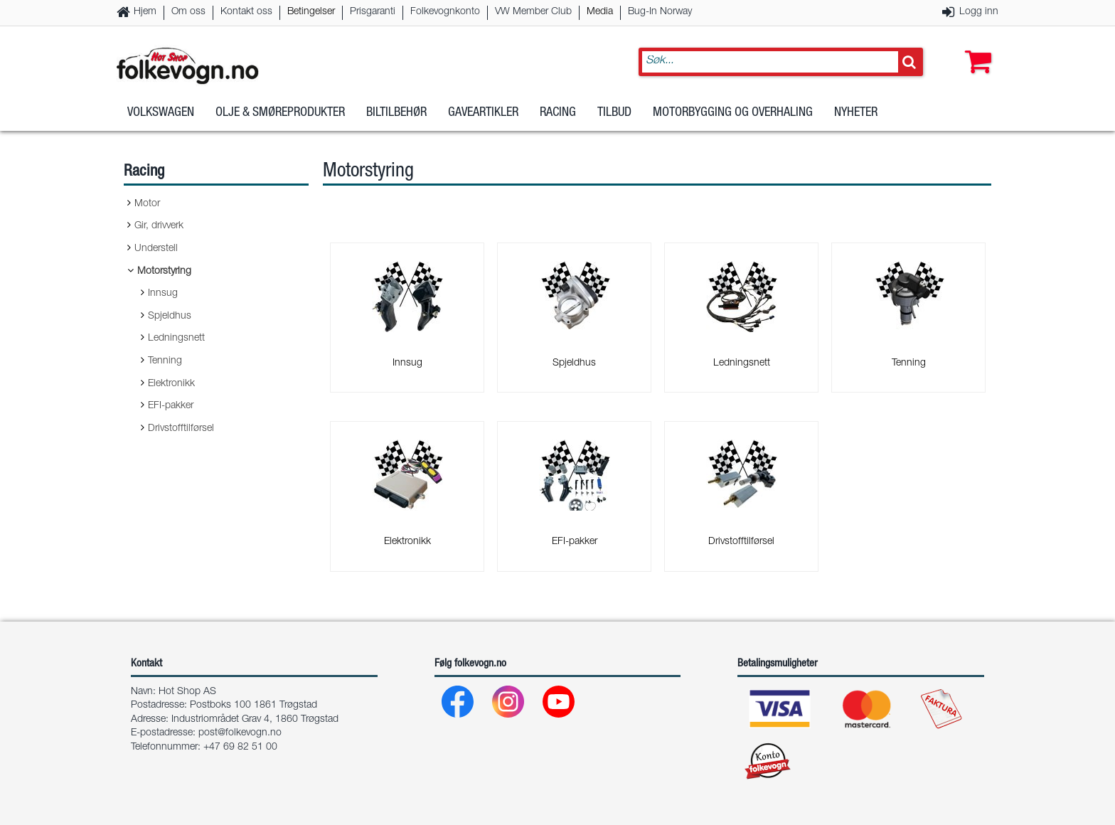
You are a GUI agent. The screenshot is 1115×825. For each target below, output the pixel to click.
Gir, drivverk (158, 226)
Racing (558, 113)
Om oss (188, 12)
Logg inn (978, 12)
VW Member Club (533, 12)
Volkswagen (160, 113)
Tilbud (614, 113)
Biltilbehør (396, 113)
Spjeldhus (169, 316)
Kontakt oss (246, 12)
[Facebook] (458, 705)
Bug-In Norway (660, 12)
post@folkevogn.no (240, 733)
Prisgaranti (372, 12)
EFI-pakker (170, 406)
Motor (147, 204)
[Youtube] (559, 705)
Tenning (165, 361)
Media (600, 12)
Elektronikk (171, 384)
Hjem (145, 12)
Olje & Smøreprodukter (280, 113)
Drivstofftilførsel (181, 429)
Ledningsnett (176, 339)
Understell (156, 249)
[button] (974, 48)
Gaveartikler (483, 113)
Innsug (163, 294)
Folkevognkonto (445, 12)
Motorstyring (164, 272)
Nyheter (855, 113)
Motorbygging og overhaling (733, 113)
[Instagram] (509, 705)
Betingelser (311, 12)
